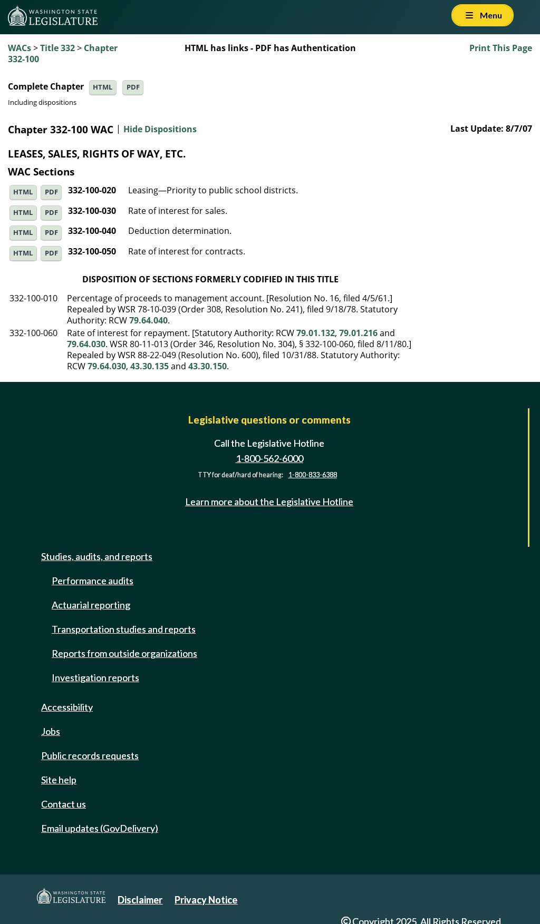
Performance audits (92, 580)
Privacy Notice (206, 900)
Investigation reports (95, 677)
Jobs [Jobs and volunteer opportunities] (50, 731)
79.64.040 (148, 320)
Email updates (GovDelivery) (99, 828)
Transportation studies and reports (124, 629)
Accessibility (67, 707)
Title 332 (57, 48)
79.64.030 (86, 344)
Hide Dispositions (160, 129)
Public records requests (90, 755)
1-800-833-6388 (312, 475)
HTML (102, 87)
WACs (19, 48)
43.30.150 (207, 366)
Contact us (63, 804)
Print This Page (500, 48)
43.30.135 (149, 366)
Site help (58, 779)
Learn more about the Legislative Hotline (269, 501)
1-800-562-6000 (269, 458)
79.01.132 (315, 333)
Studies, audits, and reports (96, 556)
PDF (133, 87)
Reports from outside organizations (124, 653)
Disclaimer (140, 900)
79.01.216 (358, 333)
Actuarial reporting (91, 605)
